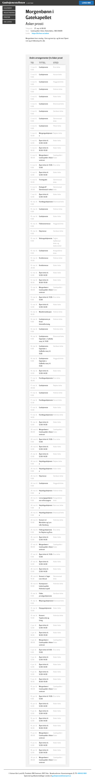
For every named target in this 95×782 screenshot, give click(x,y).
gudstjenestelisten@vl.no (61, 776)
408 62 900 (82, 773)
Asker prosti (34, 23)
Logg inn (86, 2)
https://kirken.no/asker (40, 33)
